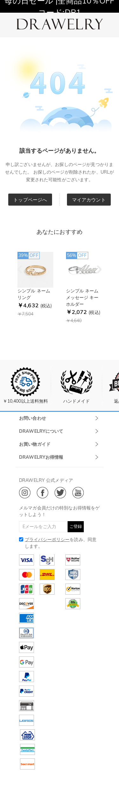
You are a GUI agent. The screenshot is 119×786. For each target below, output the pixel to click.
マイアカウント (89, 200)
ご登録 (75, 526)
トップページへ (30, 200)
